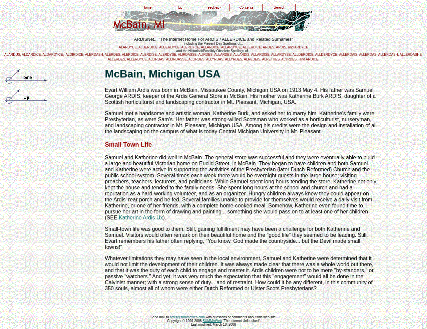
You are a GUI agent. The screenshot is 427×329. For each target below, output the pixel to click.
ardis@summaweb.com (187, 317)
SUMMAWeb (212, 321)
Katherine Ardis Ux (141, 217)
